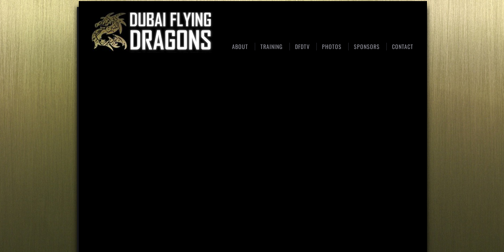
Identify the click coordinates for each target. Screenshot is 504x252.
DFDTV (302, 46)
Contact (402, 46)
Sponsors (367, 46)
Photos (332, 46)
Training (271, 46)
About (240, 46)
